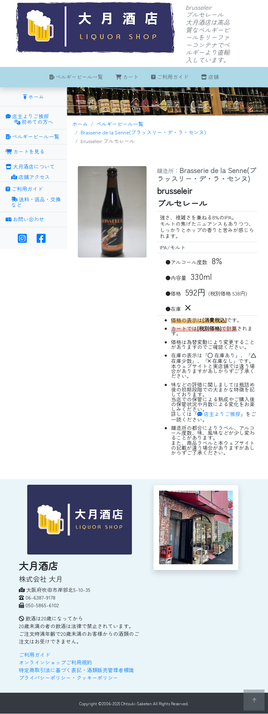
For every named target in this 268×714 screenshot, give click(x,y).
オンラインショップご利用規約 (55, 662)
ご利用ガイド (169, 76)
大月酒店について (30, 166)
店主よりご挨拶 (218, 413)
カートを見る (25, 151)
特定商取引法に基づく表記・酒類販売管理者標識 (76, 670)
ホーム (80, 123)
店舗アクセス (30, 177)
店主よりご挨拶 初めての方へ (29, 119)
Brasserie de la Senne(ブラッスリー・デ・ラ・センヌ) (143, 132)
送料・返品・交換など (36, 202)
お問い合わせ (25, 219)
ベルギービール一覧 (76, 76)
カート (127, 76)
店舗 (210, 76)
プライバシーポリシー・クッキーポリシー (68, 677)
